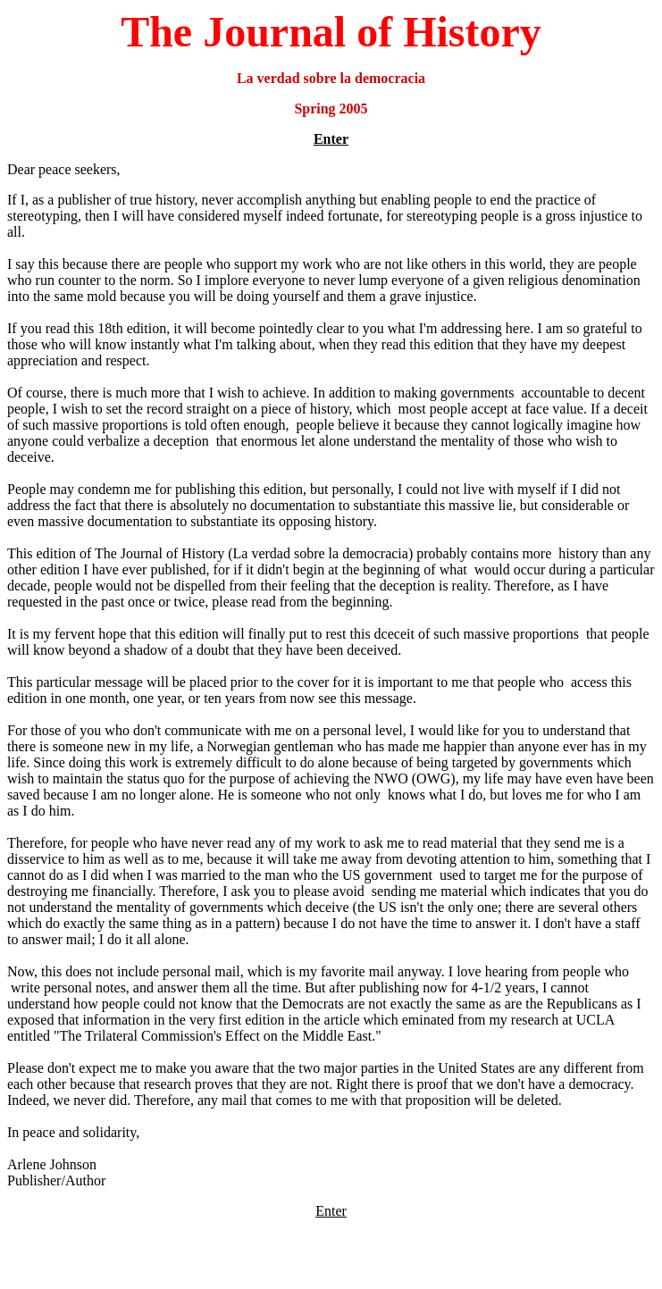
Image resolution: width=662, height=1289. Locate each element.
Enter (331, 138)
